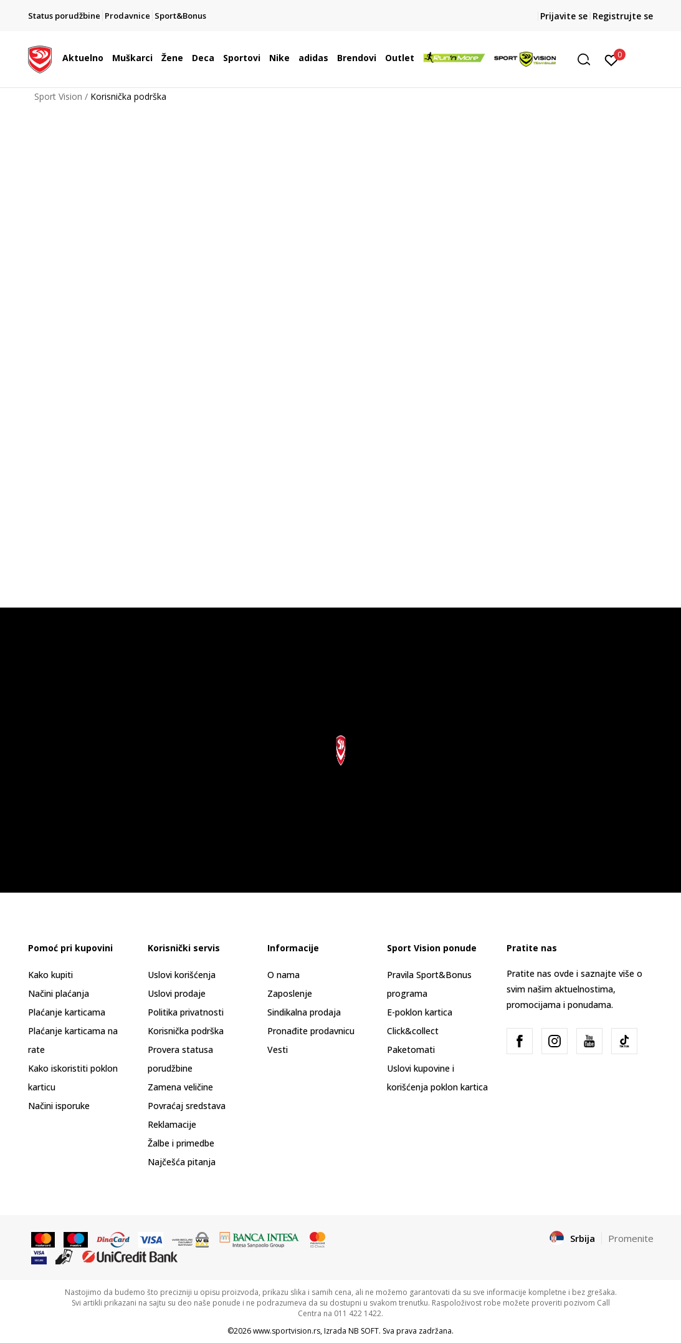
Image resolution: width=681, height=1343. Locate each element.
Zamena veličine (180, 1087)
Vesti (277, 1049)
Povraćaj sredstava (187, 1106)
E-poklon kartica (419, 1012)
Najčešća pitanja (182, 1162)
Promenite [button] (631, 1238)
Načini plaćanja (58, 993)
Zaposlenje (289, 993)
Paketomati (411, 1049)
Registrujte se (623, 16)
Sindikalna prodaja (304, 1012)
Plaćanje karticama (66, 1012)
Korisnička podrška (186, 1031)
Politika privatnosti (186, 1012)
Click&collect (413, 1031)
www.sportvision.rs (286, 1331)
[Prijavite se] (611, 59)
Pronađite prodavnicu (311, 1031)
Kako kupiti (50, 975)
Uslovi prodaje (177, 993)
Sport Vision (58, 96)
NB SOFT (363, 1331)
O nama (283, 975)
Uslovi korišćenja (182, 975)
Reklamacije (172, 1124)
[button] (588, 59)
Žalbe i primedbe (181, 1143)
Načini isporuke (59, 1106)
